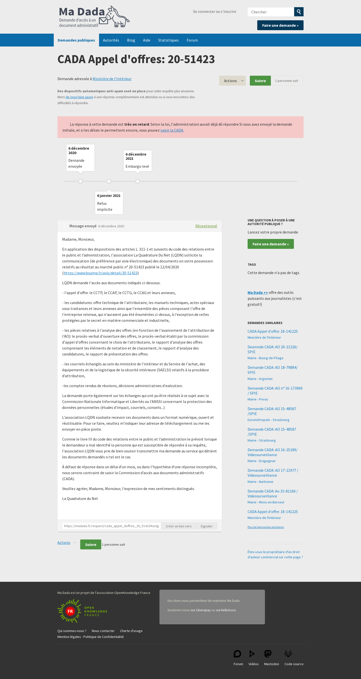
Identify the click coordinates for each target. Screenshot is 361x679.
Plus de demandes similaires (266, 527)
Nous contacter (103, 631)
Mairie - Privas (258, 399)
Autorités (111, 40)
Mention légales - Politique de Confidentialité (90, 636)
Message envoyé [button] (83, 225)
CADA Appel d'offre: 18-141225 (273, 331)
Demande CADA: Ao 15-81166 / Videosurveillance (273, 493)
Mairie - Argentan (260, 378)
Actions (230, 80)
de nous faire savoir (79, 97)
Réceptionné (206, 225)
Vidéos (254, 658)
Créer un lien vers (179, 526)
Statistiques (168, 40)
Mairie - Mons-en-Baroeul (266, 502)
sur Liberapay (201, 610)
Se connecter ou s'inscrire (214, 11)
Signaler (207, 526)
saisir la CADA (171, 130)
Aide (146, 40)
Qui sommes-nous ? (71, 631)
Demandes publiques (76, 40)
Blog (131, 40)
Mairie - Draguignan (262, 461)
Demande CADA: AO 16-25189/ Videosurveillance (273, 452)
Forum (192, 40)
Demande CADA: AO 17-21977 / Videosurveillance (273, 473)
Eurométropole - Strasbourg (268, 420)
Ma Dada (94, 16)
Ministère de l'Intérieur (112, 78)
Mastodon (271, 658)
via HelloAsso (226, 610)
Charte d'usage (131, 631)
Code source (294, 658)
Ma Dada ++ (258, 292)
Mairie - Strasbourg (262, 440)
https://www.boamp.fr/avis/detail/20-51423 (100, 272)
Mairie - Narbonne (260, 481)
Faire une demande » (280, 25)
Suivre (260, 80)
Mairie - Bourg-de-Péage (266, 358)
